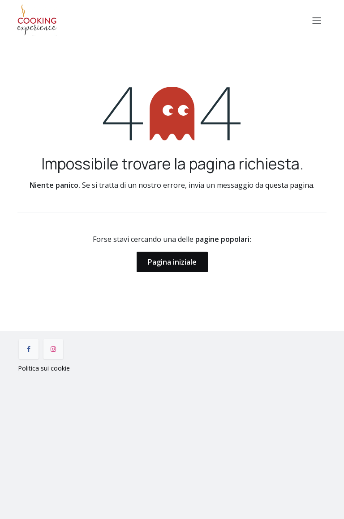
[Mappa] (172, 444)
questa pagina (289, 185)
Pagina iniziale (172, 262)
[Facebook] (29, 349)
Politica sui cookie (44, 368)
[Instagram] (53, 349)
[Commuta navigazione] (317, 20)
